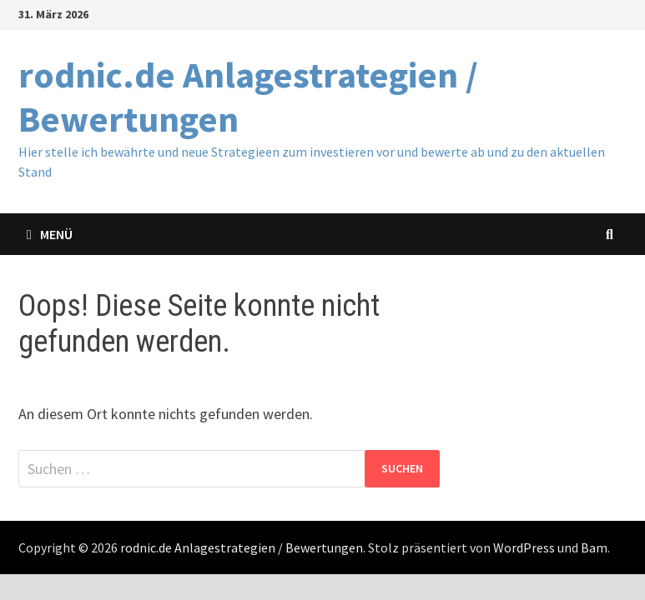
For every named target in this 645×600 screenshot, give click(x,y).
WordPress (524, 547)
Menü (50, 234)
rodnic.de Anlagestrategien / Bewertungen (248, 97)
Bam (594, 547)
